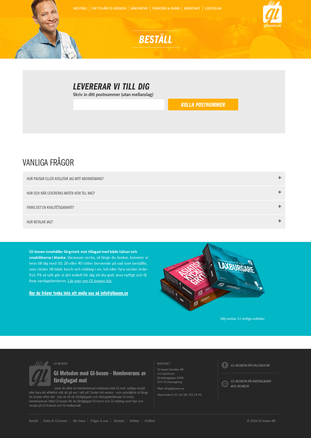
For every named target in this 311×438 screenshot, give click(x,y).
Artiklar (134, 421)
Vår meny (139, 8)
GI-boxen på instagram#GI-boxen (251, 383)
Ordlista (150, 421)
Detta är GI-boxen (109, 8)
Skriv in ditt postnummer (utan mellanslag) (113, 94)
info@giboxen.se (114, 293)
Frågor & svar (165, 8)
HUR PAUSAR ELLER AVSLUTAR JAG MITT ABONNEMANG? (65, 178)
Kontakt (192, 8)
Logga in (213, 8)
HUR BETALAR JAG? (40, 221)
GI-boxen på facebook (250, 365)
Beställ (80, 8)
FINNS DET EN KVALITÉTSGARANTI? (50, 207)
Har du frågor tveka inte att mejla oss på (65, 293)
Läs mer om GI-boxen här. (90, 280)
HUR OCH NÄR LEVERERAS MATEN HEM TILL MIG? (61, 193)
